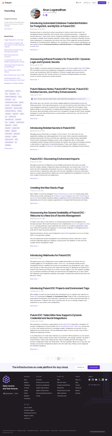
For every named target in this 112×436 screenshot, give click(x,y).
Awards (78, 390)
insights (7, 130)
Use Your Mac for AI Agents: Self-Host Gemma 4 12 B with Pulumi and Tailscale (14, 44)
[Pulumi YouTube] (96, 380)
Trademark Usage (21, 430)
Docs (25, 379)
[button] (48, 358)
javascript (7, 136)
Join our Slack (28, 407)
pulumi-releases (9, 91)
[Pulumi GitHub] (93, 380)
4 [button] (65, 358)
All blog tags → (9, 148)
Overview (39, 379)
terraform (7, 128)
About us (78, 379)
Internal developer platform (44, 393)
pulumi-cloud (12, 116)
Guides (26, 390)
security (7, 105)
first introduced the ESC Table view (69, 326)
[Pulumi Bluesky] (106, 380)
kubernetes (12, 93)
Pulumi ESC (81, 68)
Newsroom (78, 387)
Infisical (71, 68)
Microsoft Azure (61, 382)
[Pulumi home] (6, 3)
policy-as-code (18, 108)
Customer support (29, 410)
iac (6, 116)
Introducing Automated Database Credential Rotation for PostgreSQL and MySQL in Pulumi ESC (58, 25)
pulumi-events (20, 122)
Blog (77, 382)
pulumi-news (8, 108)
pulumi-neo (8, 125)
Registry (26, 382)
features (18, 91)
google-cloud (15, 128)
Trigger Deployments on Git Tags (13, 40)
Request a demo (28, 415)
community (18, 119)
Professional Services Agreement (67, 430)
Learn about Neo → (80, 99)
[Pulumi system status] (97, 432)
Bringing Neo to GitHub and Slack (13, 83)
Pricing (38, 396)
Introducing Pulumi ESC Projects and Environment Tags (59, 288)
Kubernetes (60, 387)
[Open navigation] (108, 2)
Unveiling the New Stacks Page (47, 187)
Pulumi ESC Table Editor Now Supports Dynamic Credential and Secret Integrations (56, 317)
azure (19, 96)
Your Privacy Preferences (9, 430)
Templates (27, 385)
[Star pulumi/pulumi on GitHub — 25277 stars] (78, 2)
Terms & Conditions (44, 430)
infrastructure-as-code (11, 102)
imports (61, 169)
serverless (8, 99)
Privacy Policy (54, 430)
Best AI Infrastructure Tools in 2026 (14, 75)
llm (16, 142)
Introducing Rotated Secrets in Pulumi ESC (52, 127)
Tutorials (26, 387)
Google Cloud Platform (63, 385)
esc (14, 99)
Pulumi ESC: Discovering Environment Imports (55, 158)
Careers (78, 385)
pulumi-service (9, 139)
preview (79, 233)
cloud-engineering (16, 105)
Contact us (87, 2)
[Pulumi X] (99, 380)
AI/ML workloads (61, 393)
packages (8, 145)
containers (8, 113)
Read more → (34, 50)
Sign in (94, 2)
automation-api (9, 119)
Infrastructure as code (42, 382)
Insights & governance (42, 387)
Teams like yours (62, 396)
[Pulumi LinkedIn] (103, 380)
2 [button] (58, 358)
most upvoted (62, 196)
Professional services (30, 413)
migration (13, 130)
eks (6, 122)
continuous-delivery (10, 111)
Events (26, 393)
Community (27, 398)
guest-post (17, 133)
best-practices (9, 142)
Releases (26, 396)
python (22, 113)
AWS (58, 379)
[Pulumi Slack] (89, 380)
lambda (14, 136)
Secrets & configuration (43, 385)
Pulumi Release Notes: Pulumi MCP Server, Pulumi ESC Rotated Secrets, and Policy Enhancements (59, 90)
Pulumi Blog (9, 11)
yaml (16, 139)
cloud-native (8, 133)
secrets (21, 102)
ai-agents (11, 122)
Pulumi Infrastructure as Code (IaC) (65, 194)
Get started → (8, 29)
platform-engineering (10, 96)
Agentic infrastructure (42, 390)
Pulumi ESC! (35, 46)
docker (15, 125)
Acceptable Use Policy (32, 430)
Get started (102, 2)
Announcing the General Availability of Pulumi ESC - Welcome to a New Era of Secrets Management (58, 214)
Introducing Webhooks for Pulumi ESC (50, 255)
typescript (15, 113)
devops (19, 111)
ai (18, 93)
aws (6, 93)
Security (78, 393)
